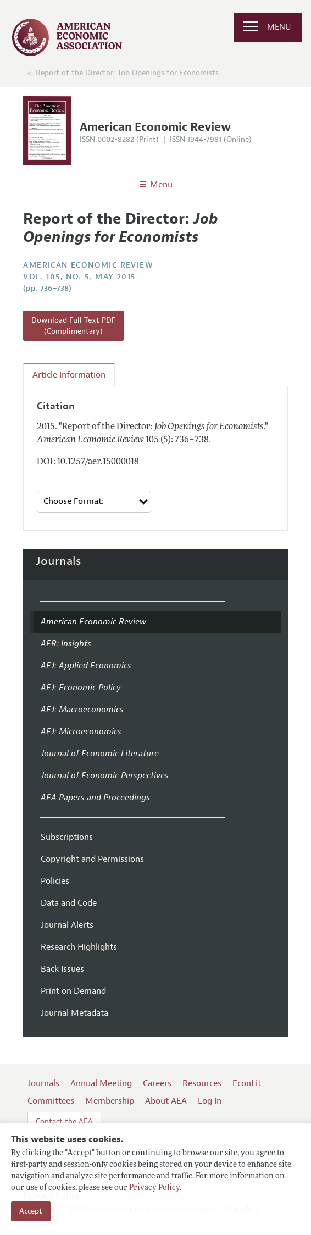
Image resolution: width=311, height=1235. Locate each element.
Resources (201, 1083)
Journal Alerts (67, 925)
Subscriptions (67, 837)
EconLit (246, 1083)
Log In (209, 1100)
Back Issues (62, 968)
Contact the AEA (64, 1121)
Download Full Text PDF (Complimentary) (73, 325)
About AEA (166, 1100)
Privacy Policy (154, 1188)
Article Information (68, 374)
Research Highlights (79, 947)
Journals (58, 561)
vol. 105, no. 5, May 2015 (79, 276)
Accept (30, 1211)
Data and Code (69, 903)
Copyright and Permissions (92, 859)
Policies (55, 881)
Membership (109, 1100)
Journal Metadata (74, 1012)
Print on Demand (73, 990)
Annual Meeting (101, 1083)
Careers (157, 1083)
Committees (50, 1100)
